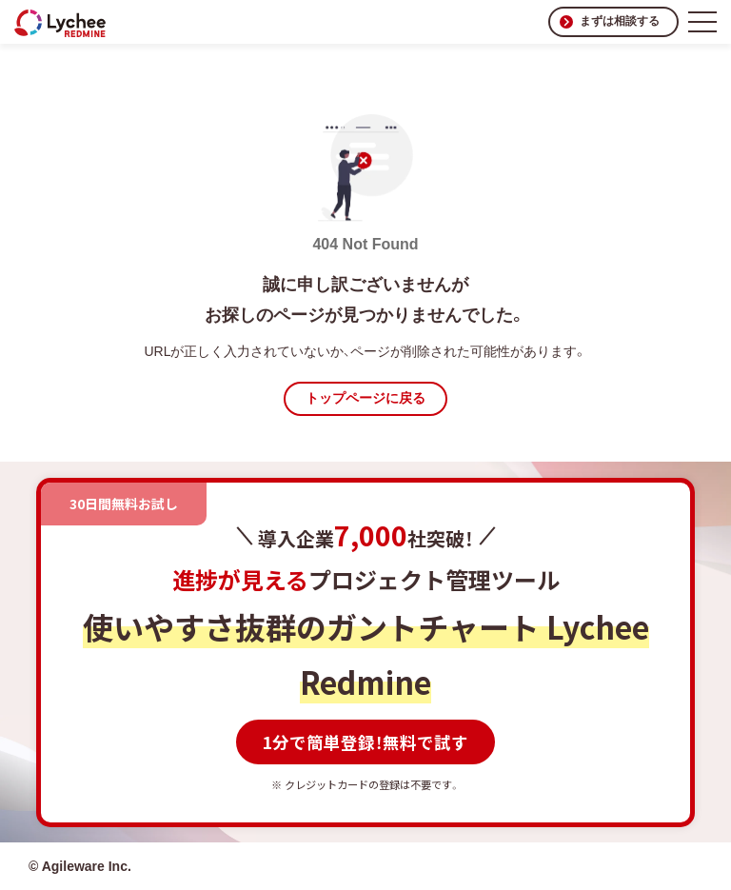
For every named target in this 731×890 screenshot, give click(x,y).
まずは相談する (620, 21)
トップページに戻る (365, 397)
